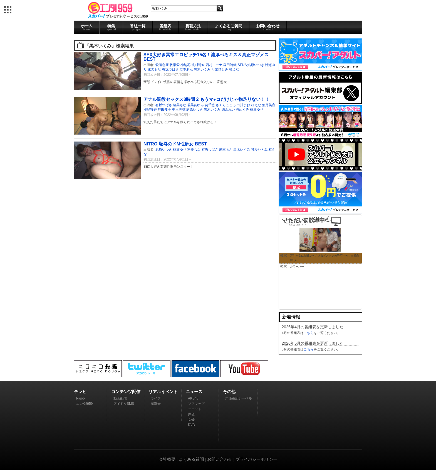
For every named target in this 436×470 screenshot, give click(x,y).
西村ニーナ (214, 65)
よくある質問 (191, 459)
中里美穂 (178, 109)
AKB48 (193, 398)
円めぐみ (242, 109)
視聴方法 (193, 27)
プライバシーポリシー (256, 459)
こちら (309, 333)
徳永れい (228, 109)
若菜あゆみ (195, 105)
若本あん (186, 69)
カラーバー (297, 266)
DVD (191, 425)
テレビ (80, 391)
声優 (191, 414)
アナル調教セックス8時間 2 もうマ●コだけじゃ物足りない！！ (206, 99)
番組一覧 (137, 27)
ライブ (156, 398)
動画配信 (120, 398)
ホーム (87, 27)
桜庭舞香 (150, 109)
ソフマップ (196, 404)
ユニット (194, 409)
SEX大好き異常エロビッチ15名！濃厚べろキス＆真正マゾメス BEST (206, 57)
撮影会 (156, 404)
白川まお (243, 105)
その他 (229, 391)
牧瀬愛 (175, 65)
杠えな (234, 69)
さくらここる (226, 105)
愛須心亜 (162, 65)
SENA (242, 65)
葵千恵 (210, 105)
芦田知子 (164, 109)
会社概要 (167, 459)
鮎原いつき (255, 65)
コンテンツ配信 (125, 391)
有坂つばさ (170, 69)
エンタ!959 (84, 404)
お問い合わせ (267, 27)
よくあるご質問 (228, 27)
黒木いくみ (202, 69)
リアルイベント (163, 391)
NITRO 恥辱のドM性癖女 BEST (175, 143)
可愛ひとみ (220, 69)
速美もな (154, 69)
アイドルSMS (123, 404)
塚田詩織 (230, 65)
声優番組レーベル (238, 398)
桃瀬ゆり (256, 109)
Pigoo (80, 398)
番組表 (165, 27)
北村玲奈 (198, 65)
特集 (111, 27)
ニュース (194, 391)
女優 (191, 420)
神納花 (185, 65)
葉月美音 (268, 105)
